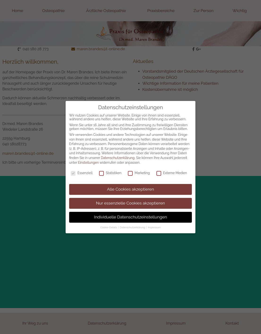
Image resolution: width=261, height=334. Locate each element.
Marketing (139, 168)
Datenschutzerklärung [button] (133, 222)
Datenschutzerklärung (118, 153)
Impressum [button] (154, 222)
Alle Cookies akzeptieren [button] (130, 184)
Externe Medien (171, 168)
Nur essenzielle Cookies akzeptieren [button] (130, 198)
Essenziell (82, 168)
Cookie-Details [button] (109, 222)
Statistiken (110, 168)
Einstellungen (88, 158)
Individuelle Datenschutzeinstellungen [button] (130, 212)
